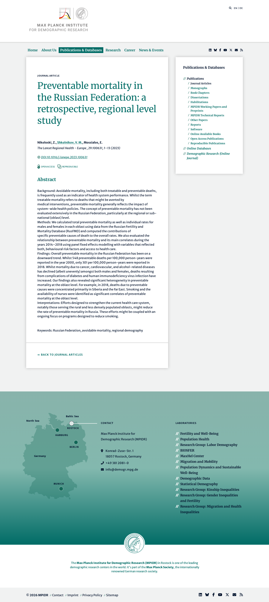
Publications (195, 78)
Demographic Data (195, 478)
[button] (230, 8)
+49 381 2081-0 (117, 463)
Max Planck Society (160, 567)
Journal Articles (201, 83)
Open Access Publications (207, 138)
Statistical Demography (199, 484)
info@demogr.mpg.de (122, 469)
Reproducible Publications (208, 143)
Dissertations (199, 97)
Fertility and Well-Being (199, 434)
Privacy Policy (92, 595)
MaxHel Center (192, 456)
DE (241, 8)
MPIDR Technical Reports (207, 115)
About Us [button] (48, 50)
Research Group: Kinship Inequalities (209, 490)
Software (196, 129)
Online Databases (199, 148)
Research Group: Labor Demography (208, 445)
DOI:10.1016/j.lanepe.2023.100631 (64, 157)
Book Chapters (200, 92)
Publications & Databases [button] (81, 50)
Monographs (199, 88)
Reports (196, 124)
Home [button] (33, 50)
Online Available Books (206, 134)
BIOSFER (187, 450)
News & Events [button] (151, 50)
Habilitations (199, 102)
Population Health (194, 439)
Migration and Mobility (199, 462)
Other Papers (199, 120)
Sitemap (112, 595)
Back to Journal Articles (62, 354)
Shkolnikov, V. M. (69, 142)
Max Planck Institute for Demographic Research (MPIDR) (117, 563)
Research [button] (113, 50)
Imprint (72, 595)
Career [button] (129, 50)
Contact (58, 595)
